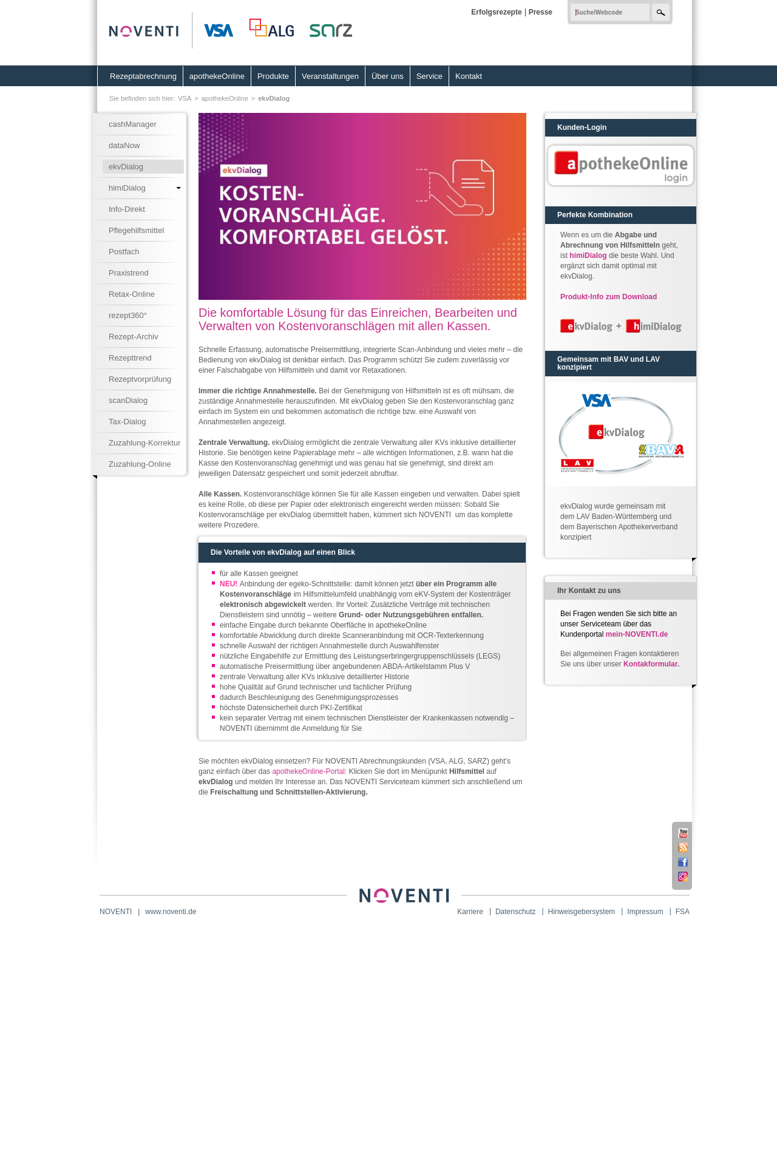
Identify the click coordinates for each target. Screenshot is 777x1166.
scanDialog (128, 400)
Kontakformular (650, 664)
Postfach (124, 251)
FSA (683, 911)
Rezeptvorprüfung (140, 379)
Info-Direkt (127, 209)
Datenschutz (515, 911)
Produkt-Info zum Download (608, 297)
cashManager (133, 124)
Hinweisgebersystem (582, 911)
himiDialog (127, 187)
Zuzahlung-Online (140, 464)
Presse (540, 12)
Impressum (645, 911)
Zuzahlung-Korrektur (145, 442)
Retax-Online (132, 294)
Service (429, 76)
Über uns (388, 76)
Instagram (683, 876)
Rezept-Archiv (133, 336)
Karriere (470, 911)
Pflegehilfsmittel (136, 230)
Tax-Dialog (127, 421)
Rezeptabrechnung (143, 76)
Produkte (273, 76)
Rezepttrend (130, 357)
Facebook (683, 862)
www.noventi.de (170, 911)
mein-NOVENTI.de (637, 634)
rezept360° (128, 315)
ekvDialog (274, 98)
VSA (184, 98)
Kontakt (468, 76)
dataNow (124, 145)
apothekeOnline (217, 76)
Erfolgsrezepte (496, 12)
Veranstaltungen (330, 76)
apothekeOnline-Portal (308, 771)
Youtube (683, 833)
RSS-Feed (683, 847)
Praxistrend (129, 272)
